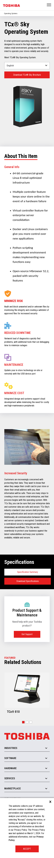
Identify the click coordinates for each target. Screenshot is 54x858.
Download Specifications (27, 581)
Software (10, 758)
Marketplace (12, 788)
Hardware (10, 768)
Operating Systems (10, 14)
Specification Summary (27, 572)
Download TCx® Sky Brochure (27, 74)
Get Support (27, 634)
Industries (10, 748)
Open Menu (49, 5)
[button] (23, 722)
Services (9, 778)
